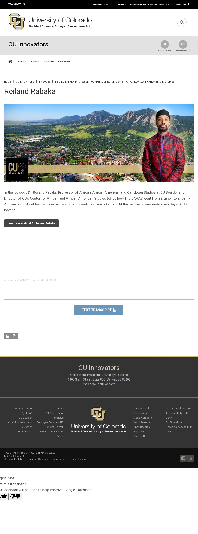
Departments (183, 46)
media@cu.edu (93, 384)
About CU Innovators (29, 61)
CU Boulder (25, 417)
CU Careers (119, 4)
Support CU (100, 4)
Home (7, 81)
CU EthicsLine (174, 422)
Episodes (49, 61)
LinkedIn (190, 458)
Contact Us (139, 436)
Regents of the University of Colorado (27, 459)
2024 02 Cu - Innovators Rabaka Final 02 (38, 280)
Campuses (180, 4)
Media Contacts (142, 417)
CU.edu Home (164, 46)
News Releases (142, 422)
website (110, 384)
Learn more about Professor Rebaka (31, 223)
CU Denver (26, 427)
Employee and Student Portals (150, 4)
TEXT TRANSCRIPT (99, 310)
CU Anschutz (24, 431)
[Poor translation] (15, 496)
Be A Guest (64, 61)
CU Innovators (25, 81)
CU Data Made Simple (178, 408)
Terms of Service (76, 459)
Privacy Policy (57, 459)
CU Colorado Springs (20, 422)
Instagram (183, 458)
